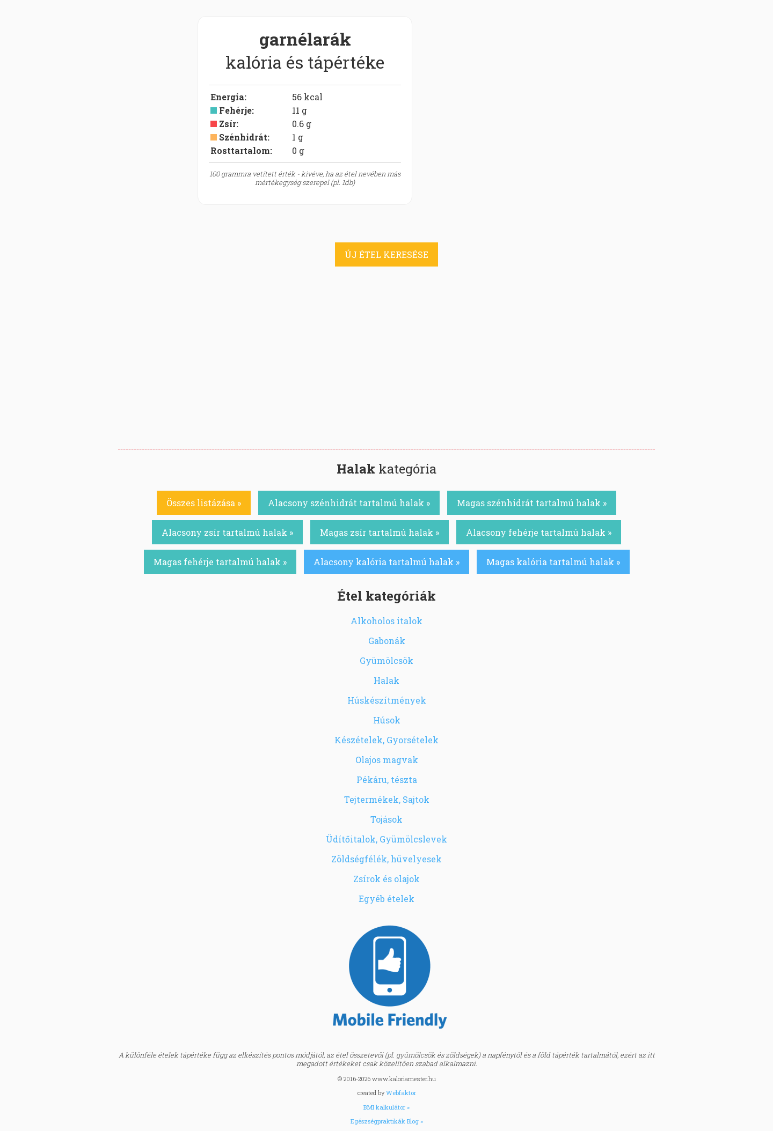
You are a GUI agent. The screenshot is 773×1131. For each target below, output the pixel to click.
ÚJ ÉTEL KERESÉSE (386, 254)
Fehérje (235, 110)
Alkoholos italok (386, 620)
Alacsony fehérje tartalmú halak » (538, 532)
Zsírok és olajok (386, 878)
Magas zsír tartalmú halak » (379, 532)
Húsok (386, 720)
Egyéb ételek (386, 898)
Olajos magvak (386, 759)
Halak (386, 680)
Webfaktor (401, 1093)
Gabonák (386, 640)
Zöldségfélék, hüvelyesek (386, 858)
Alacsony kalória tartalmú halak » (386, 561)
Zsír (227, 123)
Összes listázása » (203, 502)
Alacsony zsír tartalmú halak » (227, 532)
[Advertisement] (386, 368)
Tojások (386, 819)
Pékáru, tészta (386, 779)
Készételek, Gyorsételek (386, 739)
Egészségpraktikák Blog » (387, 1121)
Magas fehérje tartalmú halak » (220, 561)
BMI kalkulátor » (386, 1107)
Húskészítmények (386, 700)
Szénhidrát (243, 137)
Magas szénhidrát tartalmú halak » (532, 502)
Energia (227, 96)
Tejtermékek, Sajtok (386, 799)
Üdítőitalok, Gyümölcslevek (386, 839)
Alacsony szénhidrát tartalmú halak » (349, 502)
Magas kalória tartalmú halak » (553, 561)
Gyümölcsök (386, 660)
